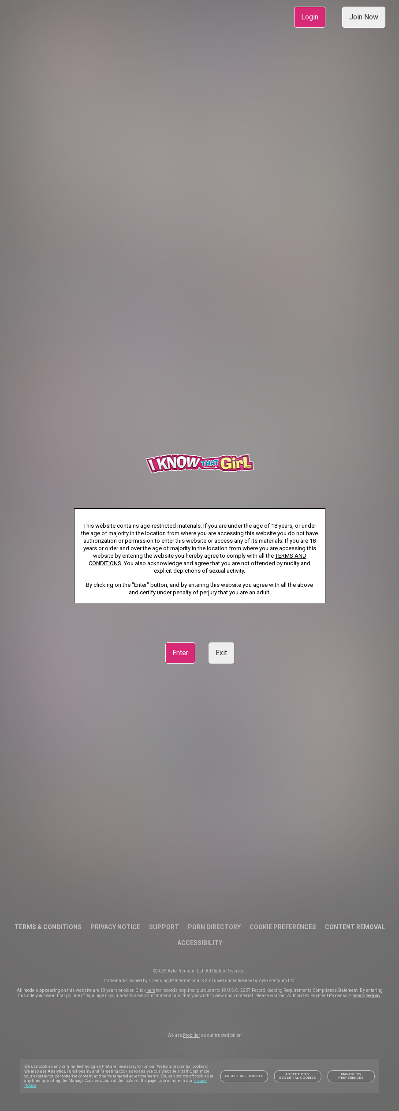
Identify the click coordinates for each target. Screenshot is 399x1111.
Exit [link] (221, 653)
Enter (180, 653)
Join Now (363, 17)
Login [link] (309, 17)
